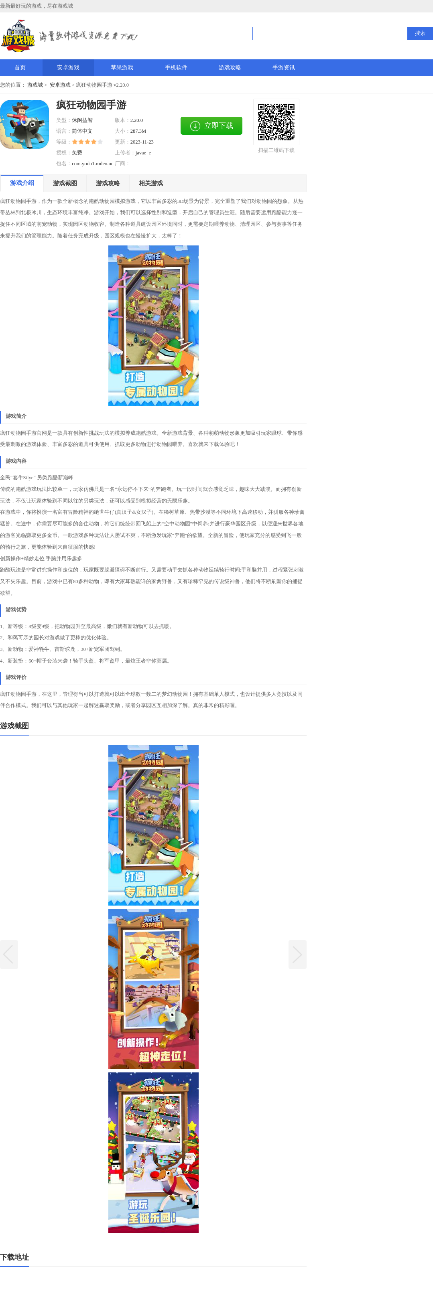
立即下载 (211, 126)
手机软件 (176, 67)
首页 (20, 67)
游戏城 (35, 85)
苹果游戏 (122, 67)
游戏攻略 (230, 67)
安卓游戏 (68, 67)
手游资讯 (283, 67)
